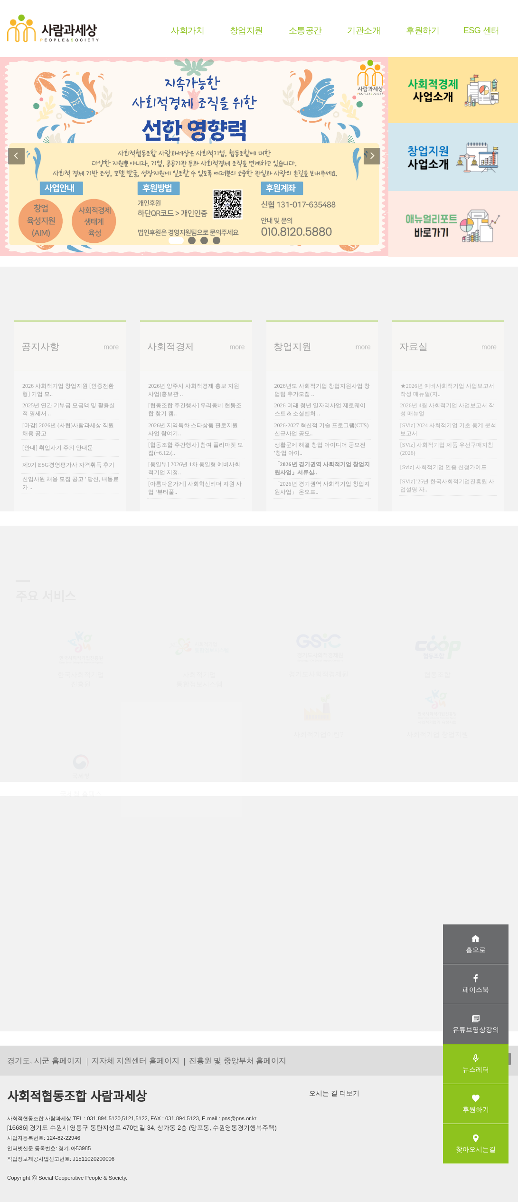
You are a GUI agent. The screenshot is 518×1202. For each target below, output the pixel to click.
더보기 (348, 1093)
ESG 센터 (481, 30)
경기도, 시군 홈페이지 (44, 1060)
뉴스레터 (475, 1063)
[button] (13, 156)
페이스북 (475, 983)
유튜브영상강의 (475, 1023)
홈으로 (476, 943)
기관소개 (363, 30)
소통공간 (305, 30)
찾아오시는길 (476, 1143)
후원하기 (422, 30)
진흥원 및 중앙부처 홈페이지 (238, 1060)
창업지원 (246, 30)
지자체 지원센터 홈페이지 (135, 1060)
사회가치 (187, 30)
